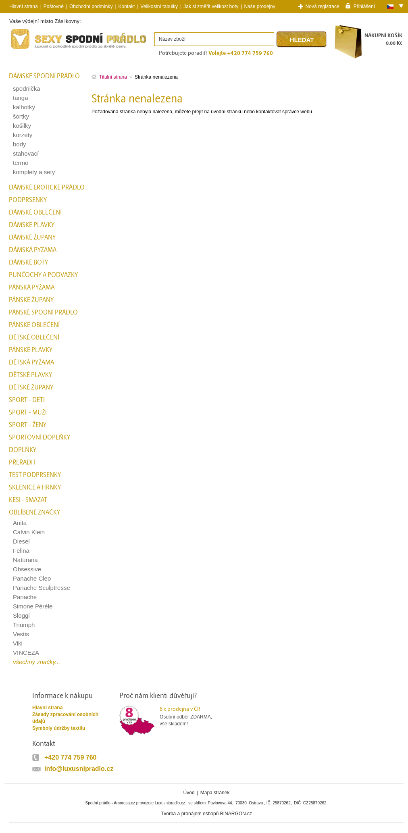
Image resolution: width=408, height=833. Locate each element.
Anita (20, 523)
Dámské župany (32, 237)
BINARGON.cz (236, 813)
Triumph (24, 625)
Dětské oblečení (34, 337)
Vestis (21, 634)
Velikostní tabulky (159, 6)
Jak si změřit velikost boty (210, 6)
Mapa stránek (215, 792)
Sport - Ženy (27, 425)
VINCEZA (26, 653)
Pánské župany (31, 300)
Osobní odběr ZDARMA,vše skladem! (191, 716)
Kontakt (127, 6)
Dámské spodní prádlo (44, 76)
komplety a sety (34, 172)
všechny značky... (36, 662)
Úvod (189, 792)
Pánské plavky (30, 350)
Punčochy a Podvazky (43, 275)
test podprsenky (35, 475)
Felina (21, 551)
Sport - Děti (27, 400)
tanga (20, 98)
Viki (18, 643)
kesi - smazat (28, 500)
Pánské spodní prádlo (43, 312)
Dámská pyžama (32, 250)
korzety (22, 135)
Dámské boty (28, 262)
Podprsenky (28, 200)
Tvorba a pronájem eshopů (190, 813)
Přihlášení (364, 6)
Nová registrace (322, 6)
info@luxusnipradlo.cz (78, 768)
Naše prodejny (259, 6)
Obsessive (27, 569)
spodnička (26, 88)
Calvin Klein (29, 532)
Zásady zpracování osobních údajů (65, 718)
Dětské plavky (30, 375)
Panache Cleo (32, 578)
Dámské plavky (31, 225)
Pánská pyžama (31, 287)
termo (20, 163)
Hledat (302, 39)
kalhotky (24, 107)
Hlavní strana (47, 707)
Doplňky (22, 450)
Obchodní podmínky (90, 6)
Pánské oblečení (34, 325)
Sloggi (21, 615)
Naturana (25, 560)
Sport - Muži (28, 412)
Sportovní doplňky (39, 437)
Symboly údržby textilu (58, 728)
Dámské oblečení (35, 212)
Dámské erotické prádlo (47, 187)
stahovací (26, 153)
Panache (25, 597)
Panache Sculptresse (41, 588)
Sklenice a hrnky (35, 487)
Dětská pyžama (31, 362)
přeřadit (22, 462)
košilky (22, 126)
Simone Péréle (32, 606)
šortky (21, 116)
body (19, 144)
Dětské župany (31, 387)
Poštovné (54, 6)
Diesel (21, 541)
